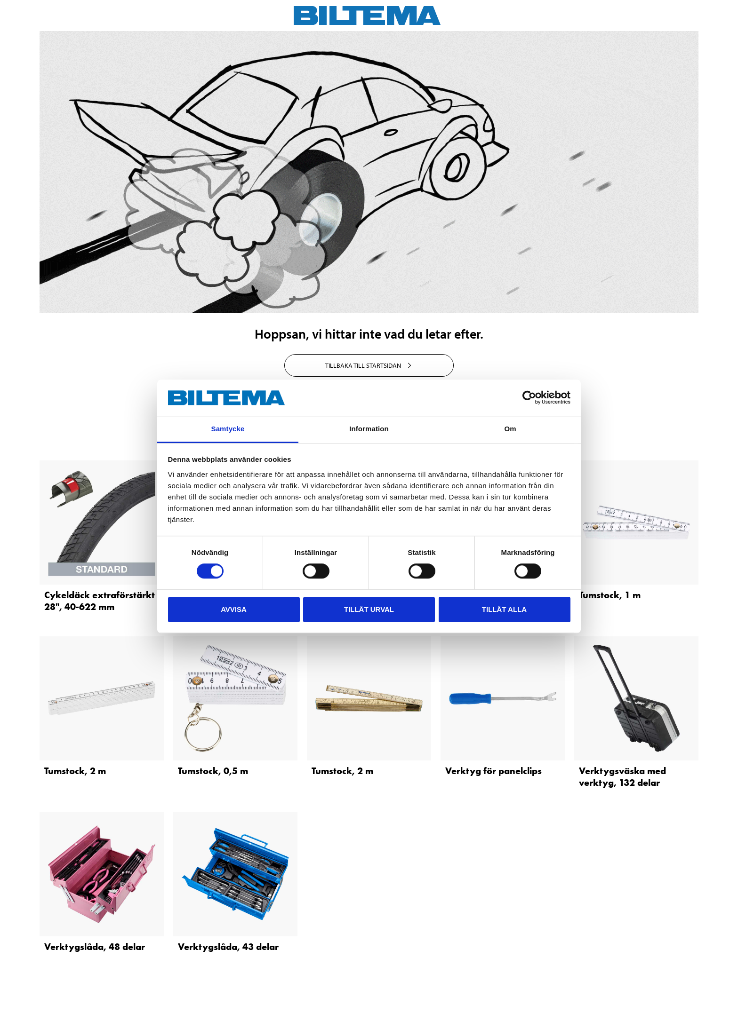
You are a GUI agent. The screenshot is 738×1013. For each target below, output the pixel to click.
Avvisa (234, 609)
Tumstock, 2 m (75, 771)
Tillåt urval (369, 609)
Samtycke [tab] (228, 429)
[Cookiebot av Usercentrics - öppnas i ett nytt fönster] (529, 398)
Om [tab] (510, 429)
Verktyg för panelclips (493, 771)
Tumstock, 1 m (610, 595)
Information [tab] (369, 429)
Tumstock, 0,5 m (213, 771)
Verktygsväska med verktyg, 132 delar (622, 777)
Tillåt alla (504, 609)
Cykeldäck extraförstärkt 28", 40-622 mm (99, 601)
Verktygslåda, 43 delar (228, 947)
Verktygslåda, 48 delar (94, 947)
